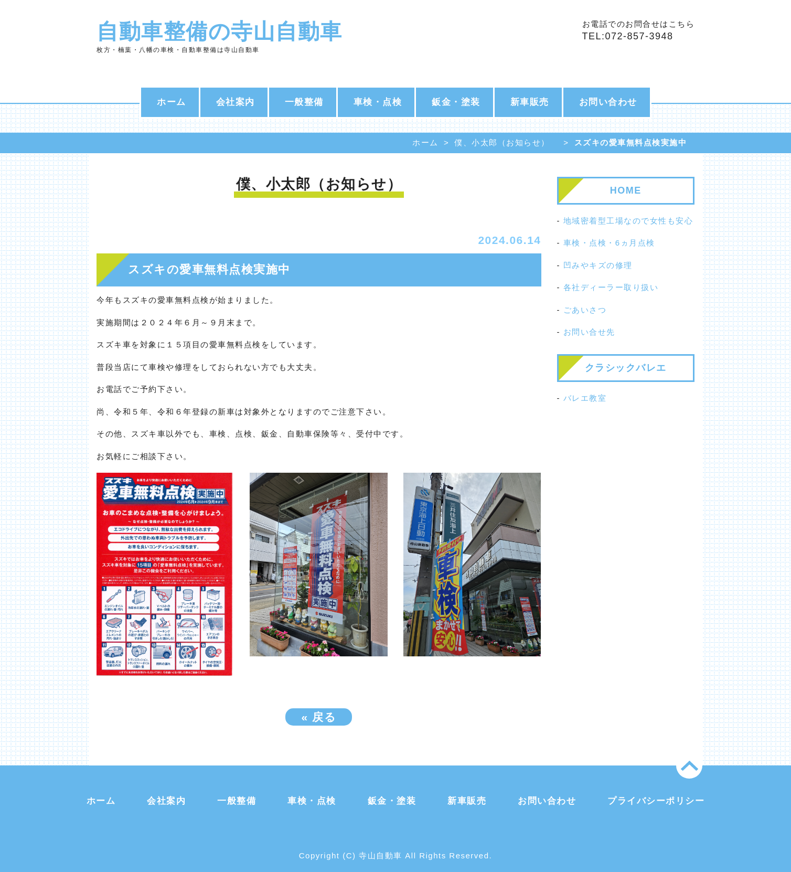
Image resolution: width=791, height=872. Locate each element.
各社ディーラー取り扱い (611, 287)
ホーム (171, 102)
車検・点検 (378, 102)
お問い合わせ (608, 102)
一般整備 (304, 102)
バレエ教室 (585, 398)
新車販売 (529, 102)
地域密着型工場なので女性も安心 (628, 220)
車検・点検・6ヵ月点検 (609, 242)
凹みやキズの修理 (598, 265)
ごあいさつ (585, 309)
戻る (318, 717)
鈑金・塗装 (456, 102)
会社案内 (235, 102)
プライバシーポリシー (655, 801)
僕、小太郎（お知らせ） (502, 142)
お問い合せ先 (589, 331)
